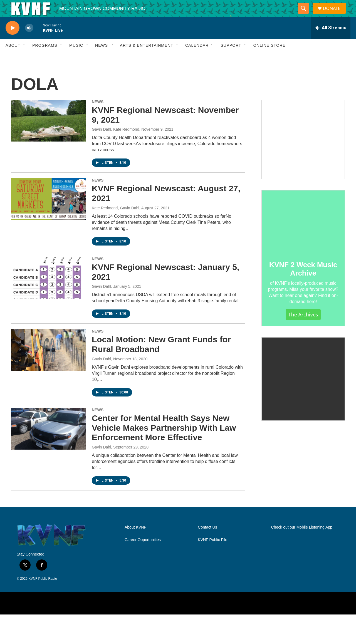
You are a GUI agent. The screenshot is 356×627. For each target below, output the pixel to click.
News (101, 58)
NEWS (97, 114)
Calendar (197, 58)
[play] (12, 40)
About (13, 58)
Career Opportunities (143, 552)
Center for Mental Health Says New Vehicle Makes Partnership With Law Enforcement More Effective (164, 440)
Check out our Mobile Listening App (301, 540)
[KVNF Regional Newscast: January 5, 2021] (48, 290)
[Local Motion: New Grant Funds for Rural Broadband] (48, 362)
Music (76, 58)
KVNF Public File (212, 552)
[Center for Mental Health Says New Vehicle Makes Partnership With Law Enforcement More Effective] (48, 441)
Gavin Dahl (101, 299)
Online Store (269, 58)
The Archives (303, 327)
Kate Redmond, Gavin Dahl (115, 220)
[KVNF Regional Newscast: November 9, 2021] (48, 133)
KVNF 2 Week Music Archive (303, 281)
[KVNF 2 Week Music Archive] (303, 234)
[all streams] (330, 40)
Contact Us (207, 540)
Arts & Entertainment (146, 58)
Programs (44, 58)
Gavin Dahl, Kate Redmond (115, 142)
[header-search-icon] (305, 14)
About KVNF (135, 540)
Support (231, 58)
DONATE (335, 15)
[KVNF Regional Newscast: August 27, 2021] (48, 211)
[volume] (29, 40)
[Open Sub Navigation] (24, 58)
